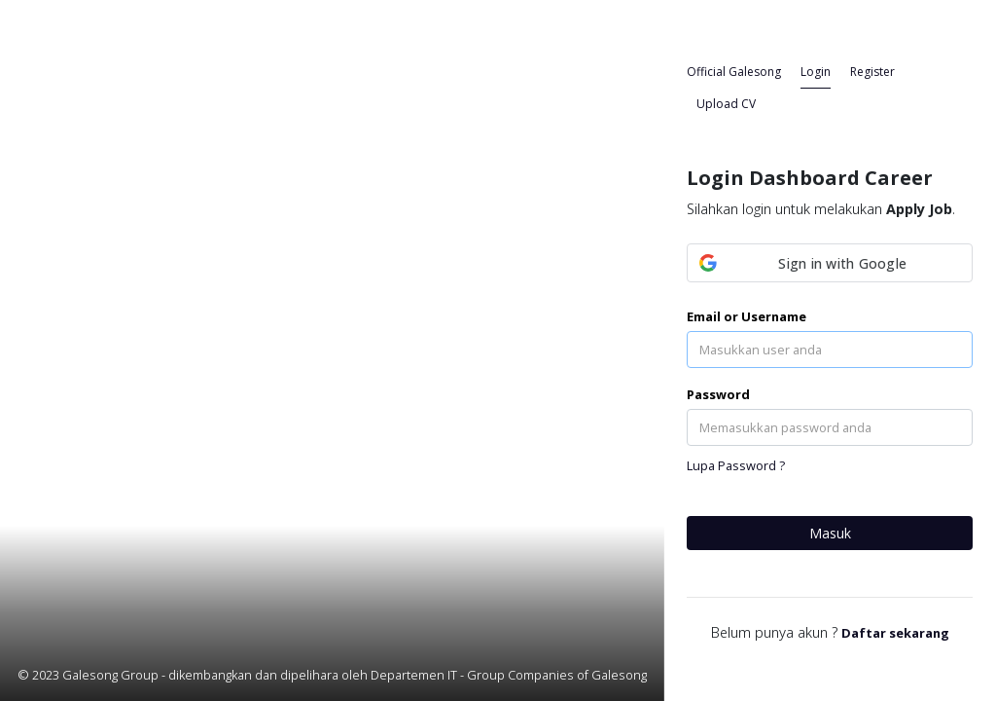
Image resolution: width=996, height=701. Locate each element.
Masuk (830, 533)
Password (718, 394)
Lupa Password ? (736, 465)
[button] (830, 262)
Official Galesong (734, 71)
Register (872, 71)
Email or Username (746, 316)
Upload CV (726, 103)
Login (815, 71)
